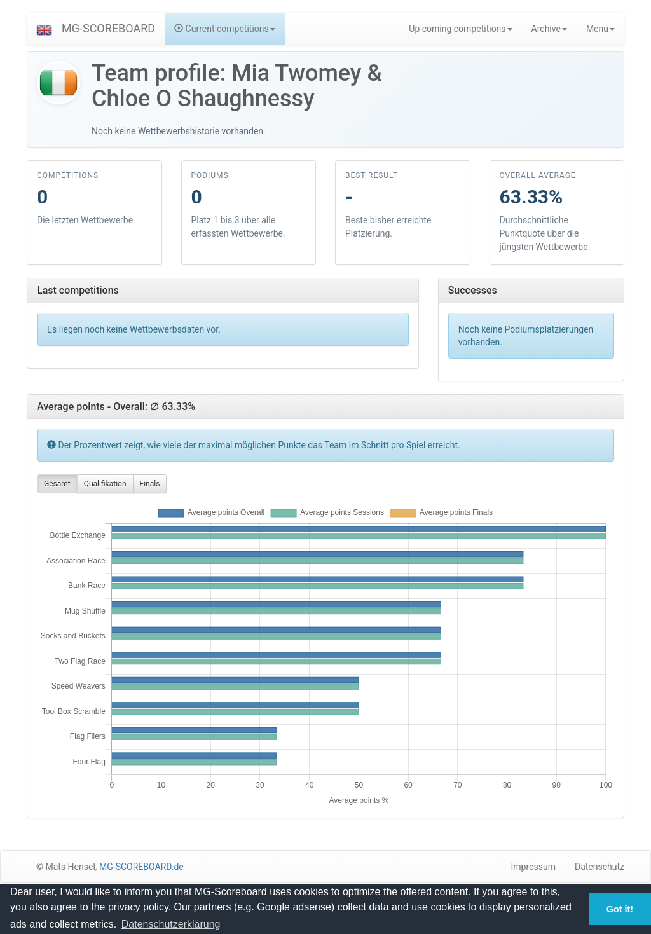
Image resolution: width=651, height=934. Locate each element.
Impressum (533, 867)
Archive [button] (549, 29)
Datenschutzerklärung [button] (171, 924)
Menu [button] (600, 29)
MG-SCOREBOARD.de (141, 867)
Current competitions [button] (224, 29)
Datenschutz (599, 867)
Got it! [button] (619, 909)
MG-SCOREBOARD (108, 28)
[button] (44, 29)
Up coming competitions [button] (460, 29)
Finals (150, 483)
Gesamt (57, 483)
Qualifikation (105, 483)
